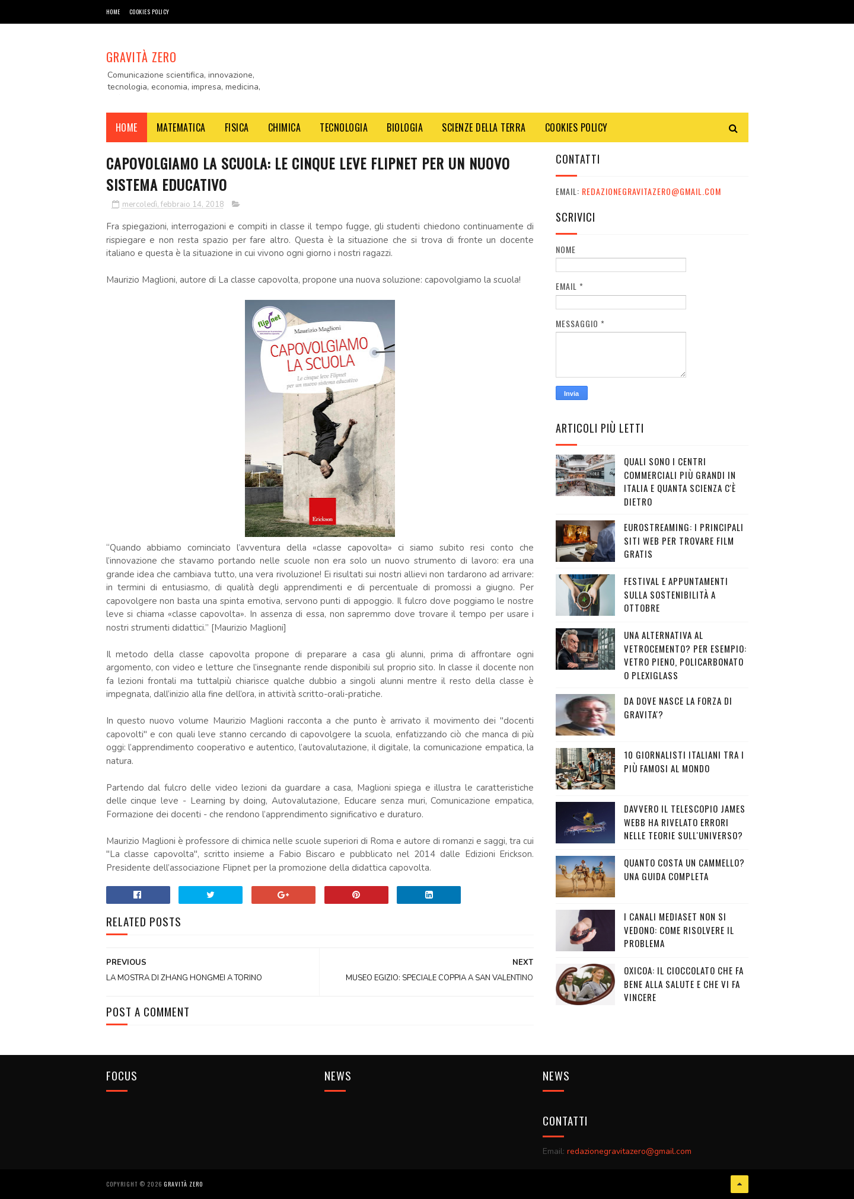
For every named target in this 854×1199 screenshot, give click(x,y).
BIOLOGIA (405, 127)
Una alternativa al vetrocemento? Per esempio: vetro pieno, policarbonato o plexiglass (685, 655)
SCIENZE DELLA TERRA (484, 127)
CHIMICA (284, 127)
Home (113, 11)
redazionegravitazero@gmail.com (651, 191)
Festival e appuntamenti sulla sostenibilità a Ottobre (676, 594)
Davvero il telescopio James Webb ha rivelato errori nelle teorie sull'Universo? (684, 822)
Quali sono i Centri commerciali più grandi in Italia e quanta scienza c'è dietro (680, 481)
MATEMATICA (181, 127)
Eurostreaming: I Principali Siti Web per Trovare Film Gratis (684, 540)
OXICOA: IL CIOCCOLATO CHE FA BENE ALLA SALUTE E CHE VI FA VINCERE (684, 983)
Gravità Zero (141, 57)
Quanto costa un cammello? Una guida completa (684, 869)
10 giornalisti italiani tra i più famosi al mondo (684, 761)
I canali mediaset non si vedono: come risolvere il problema (679, 929)
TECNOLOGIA (344, 127)
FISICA (237, 127)
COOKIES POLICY (149, 11)
